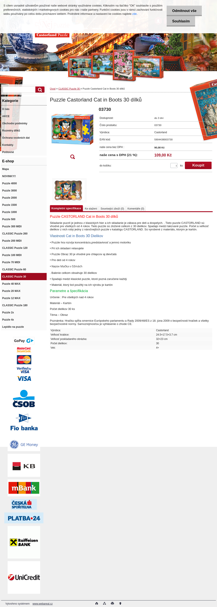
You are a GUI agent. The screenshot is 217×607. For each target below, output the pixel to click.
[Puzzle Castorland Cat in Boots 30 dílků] (72, 134)
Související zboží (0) (112, 208)
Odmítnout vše (184, 11)
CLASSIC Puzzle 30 (69, 88)
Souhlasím (181, 21)
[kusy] (174, 165)
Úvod (53, 88)
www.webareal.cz (43, 603)
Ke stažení (91, 208)
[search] (39, 89)
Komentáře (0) (136, 208)
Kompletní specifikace (66, 208)
